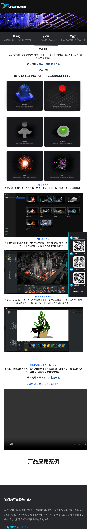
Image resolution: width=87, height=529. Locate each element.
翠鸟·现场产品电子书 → (16, 527)
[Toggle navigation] (80, 6)
